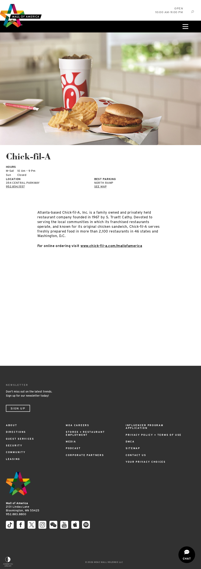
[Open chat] (186, 554)
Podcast (73, 448)
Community (16, 452)
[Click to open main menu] (185, 26)
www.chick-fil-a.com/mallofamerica (111, 246)
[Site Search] (192, 11)
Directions (16, 431)
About (11, 425)
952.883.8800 (16, 514)
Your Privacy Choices (146, 461)
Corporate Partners (85, 455)
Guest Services (20, 438)
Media (71, 441)
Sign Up (18, 408)
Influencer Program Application (145, 426)
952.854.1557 (15, 186)
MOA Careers (77, 425)
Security (14, 445)
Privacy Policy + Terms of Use (154, 434)
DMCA (130, 441)
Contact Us (136, 455)
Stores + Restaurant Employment (85, 433)
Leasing (13, 459)
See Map (100, 186)
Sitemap (133, 448)
